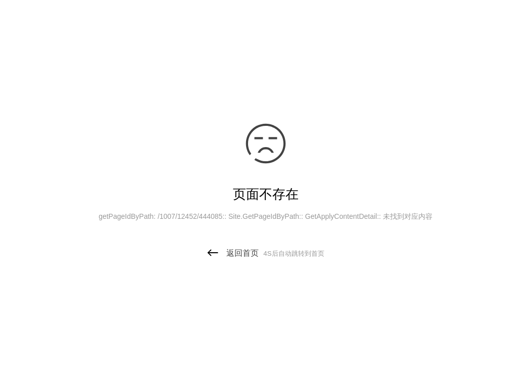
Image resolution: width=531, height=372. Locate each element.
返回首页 (265, 253)
